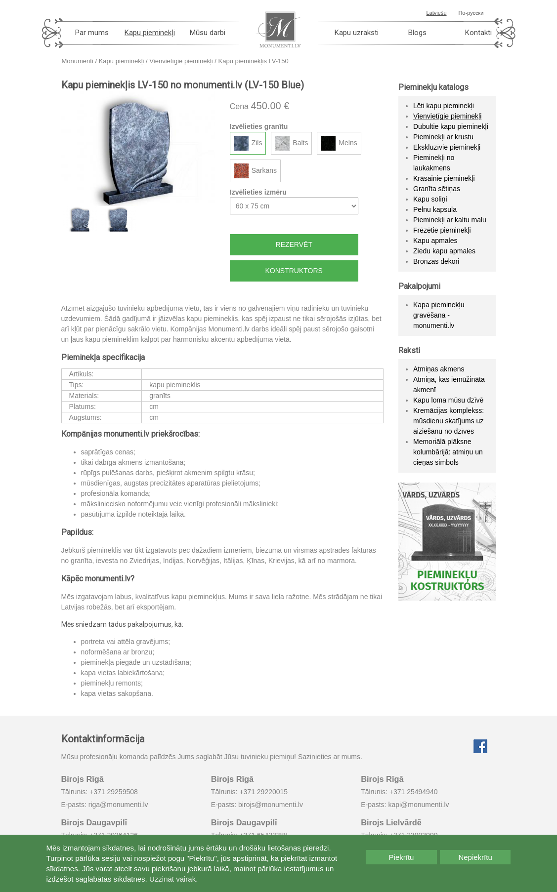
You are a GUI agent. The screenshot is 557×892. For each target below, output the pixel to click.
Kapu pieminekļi (150, 32)
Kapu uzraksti (357, 32)
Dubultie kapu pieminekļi (450, 126)
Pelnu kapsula (435, 209)
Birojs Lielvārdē (391, 822)
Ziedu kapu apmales (444, 251)
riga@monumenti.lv (118, 805)
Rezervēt (294, 244)
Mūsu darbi (207, 32)
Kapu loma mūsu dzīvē (448, 400)
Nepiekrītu (475, 857)
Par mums (92, 32)
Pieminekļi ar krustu (443, 137)
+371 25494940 (413, 792)
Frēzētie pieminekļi (442, 230)
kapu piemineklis (175, 385)
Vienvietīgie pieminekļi (447, 116)
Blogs (417, 32)
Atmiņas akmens (438, 369)
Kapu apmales (435, 240)
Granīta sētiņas (436, 189)
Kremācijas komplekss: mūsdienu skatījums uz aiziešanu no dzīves (448, 420)
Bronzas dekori (436, 261)
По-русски (470, 13)
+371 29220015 (263, 792)
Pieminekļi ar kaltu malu (449, 220)
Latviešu (437, 13)
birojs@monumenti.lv (270, 805)
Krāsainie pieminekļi (444, 178)
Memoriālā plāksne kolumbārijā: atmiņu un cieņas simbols (448, 452)
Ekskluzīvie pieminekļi (446, 147)
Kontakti (478, 32)
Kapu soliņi (430, 199)
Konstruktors (294, 271)
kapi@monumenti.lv (418, 805)
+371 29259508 (113, 792)
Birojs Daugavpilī (94, 822)
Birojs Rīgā (82, 778)
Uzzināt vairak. (173, 879)
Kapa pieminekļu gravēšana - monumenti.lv (439, 315)
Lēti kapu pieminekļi (443, 106)
